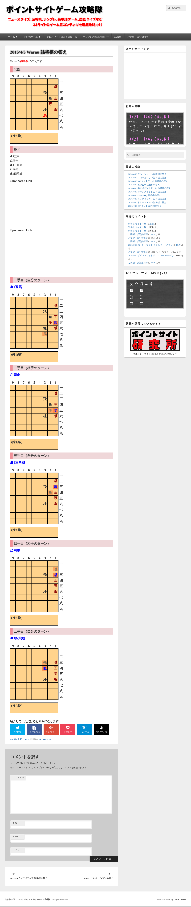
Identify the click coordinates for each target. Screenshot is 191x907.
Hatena (84, 732)
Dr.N (27, 740)
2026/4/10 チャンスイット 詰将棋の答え (147, 191)
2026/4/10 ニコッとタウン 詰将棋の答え (147, 177)
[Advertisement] (35, 205)
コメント (18, 778)
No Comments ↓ (46, 740)
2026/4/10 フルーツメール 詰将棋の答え (147, 174)
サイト (16, 851)
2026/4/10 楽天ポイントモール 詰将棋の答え (149, 188)
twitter (17, 732)
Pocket (68, 732)
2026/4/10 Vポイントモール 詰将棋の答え (148, 181)
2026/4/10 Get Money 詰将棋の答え (144, 195)
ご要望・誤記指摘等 (137, 37)
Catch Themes (180, 900)
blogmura (101, 732)
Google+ (51, 732)
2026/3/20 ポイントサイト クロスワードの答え (150, 245)
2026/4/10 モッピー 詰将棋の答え (144, 184)
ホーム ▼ (13, 37)
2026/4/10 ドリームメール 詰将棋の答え (147, 202)
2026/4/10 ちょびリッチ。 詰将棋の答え (147, 198)
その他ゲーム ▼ (32, 37)
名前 (15, 824)
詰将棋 (117, 37)
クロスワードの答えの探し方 (62, 37)
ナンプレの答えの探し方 (96, 37)
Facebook (34, 732)
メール (16, 837)
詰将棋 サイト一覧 (137, 224)
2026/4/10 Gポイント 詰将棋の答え (145, 206)
